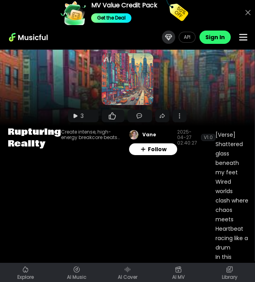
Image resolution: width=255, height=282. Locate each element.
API (187, 37)
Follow (153, 149)
